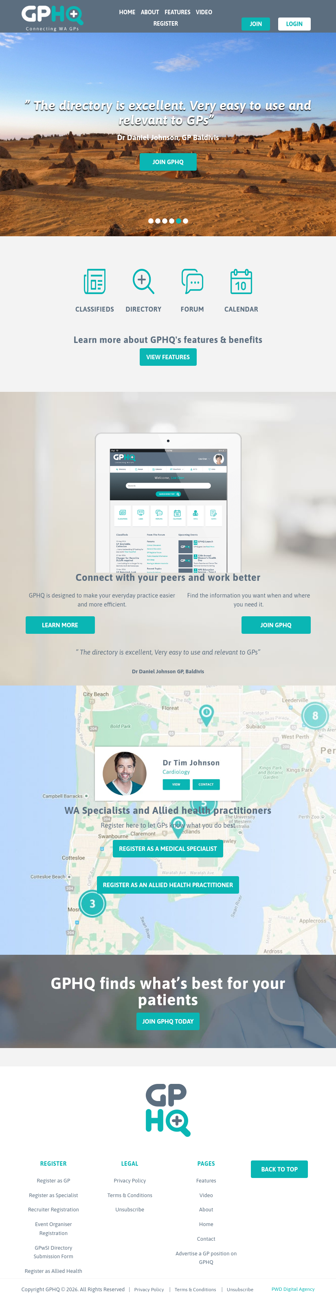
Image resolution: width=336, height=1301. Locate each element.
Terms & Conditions (130, 1195)
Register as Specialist (53, 1195)
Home (127, 12)
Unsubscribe (129, 1210)
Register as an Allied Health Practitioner (168, 884)
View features (168, 357)
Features (177, 12)
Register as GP (53, 1181)
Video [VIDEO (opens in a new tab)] (204, 12)
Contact (206, 1239)
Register (166, 23)
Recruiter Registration (53, 1210)
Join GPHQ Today (168, 1021)
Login (294, 24)
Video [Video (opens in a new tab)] (206, 1195)
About (150, 12)
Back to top (279, 1169)
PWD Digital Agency (293, 1289)
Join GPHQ (167, 161)
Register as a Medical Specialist (168, 848)
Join (256, 24)
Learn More (60, 625)
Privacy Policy (130, 1181)
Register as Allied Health (53, 1271)
